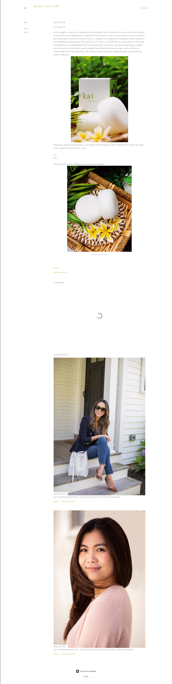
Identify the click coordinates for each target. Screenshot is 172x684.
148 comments (68, 501)
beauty (26, 32)
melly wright (100, 254)
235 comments (68, 654)
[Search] (144, 8)
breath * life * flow (46, 6)
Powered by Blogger (86, 671)
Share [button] (26, 22)
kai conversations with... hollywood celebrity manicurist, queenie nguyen (93, 649)
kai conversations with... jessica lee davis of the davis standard (87, 497)
